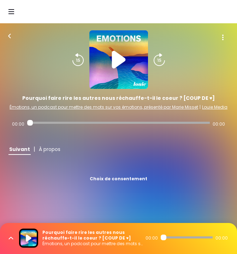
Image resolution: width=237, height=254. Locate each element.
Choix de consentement (118, 179)
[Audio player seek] (118, 123)
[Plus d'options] (223, 37)
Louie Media (214, 107)
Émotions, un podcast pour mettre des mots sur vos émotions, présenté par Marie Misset (104, 107)
